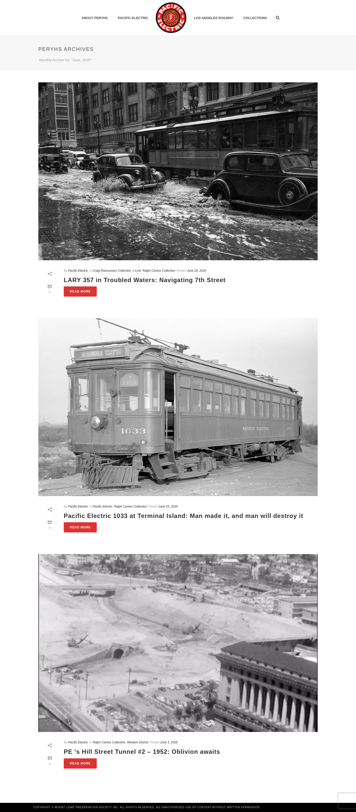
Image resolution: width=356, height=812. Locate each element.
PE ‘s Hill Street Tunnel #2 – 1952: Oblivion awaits (142, 751)
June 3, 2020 (168, 742)
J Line (137, 270)
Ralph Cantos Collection (159, 270)
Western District (137, 742)
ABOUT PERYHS (95, 18)
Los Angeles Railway (213, 18)
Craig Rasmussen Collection (112, 270)
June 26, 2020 (196, 270)
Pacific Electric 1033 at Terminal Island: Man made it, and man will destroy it (183, 515)
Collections (255, 18)
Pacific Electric (133, 18)
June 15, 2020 (168, 506)
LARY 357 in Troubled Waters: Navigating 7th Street (144, 280)
